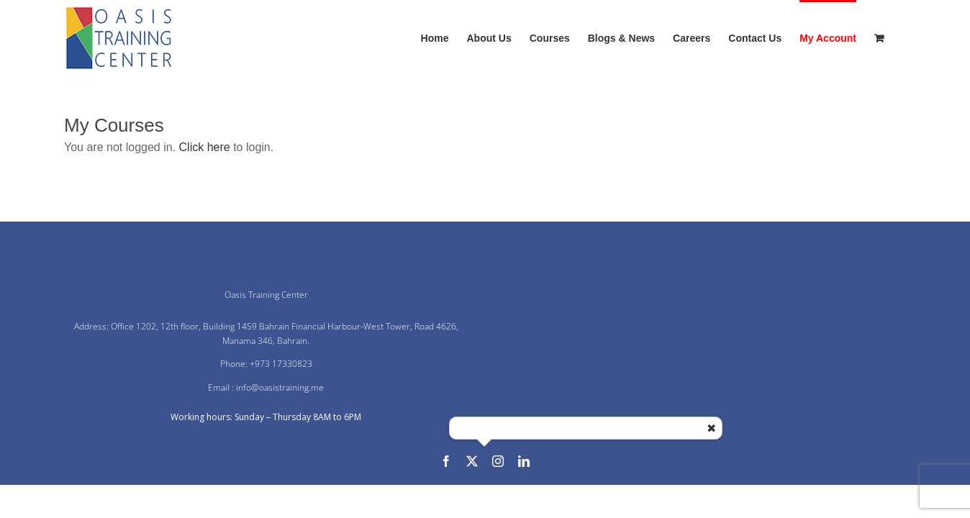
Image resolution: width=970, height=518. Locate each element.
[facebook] (446, 461)
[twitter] (472, 461)
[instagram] (498, 461)
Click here (204, 147)
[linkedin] (524, 461)
